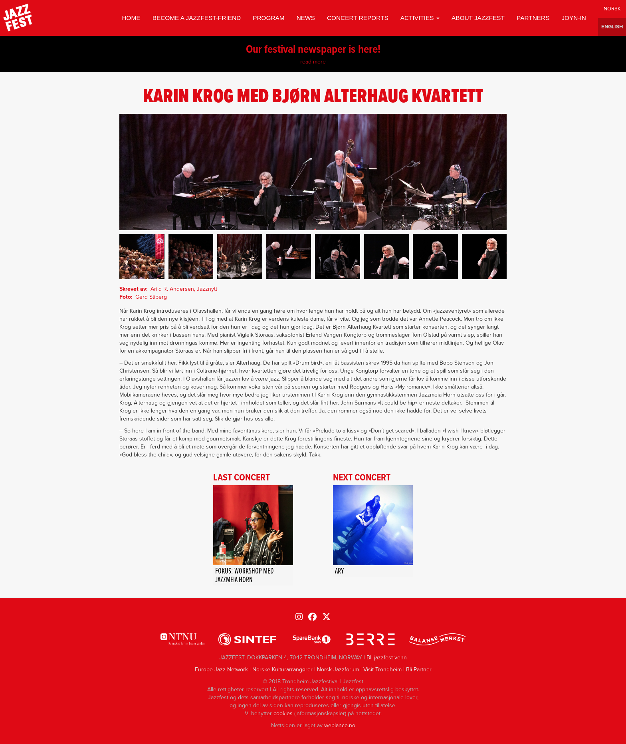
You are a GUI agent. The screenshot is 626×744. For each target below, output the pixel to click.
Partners (533, 17)
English (612, 27)
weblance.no (339, 725)
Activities (420, 17)
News (306, 17)
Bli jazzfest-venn (386, 657)
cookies (283, 713)
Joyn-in (573, 17)
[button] (141, 256)
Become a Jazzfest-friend (197, 17)
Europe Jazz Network (221, 669)
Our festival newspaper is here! (313, 50)
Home (131, 17)
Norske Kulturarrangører (282, 669)
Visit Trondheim (382, 669)
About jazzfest (478, 17)
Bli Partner (419, 669)
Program (269, 17)
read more (313, 61)
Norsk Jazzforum (338, 669)
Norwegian (612, 9)
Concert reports (357, 17)
